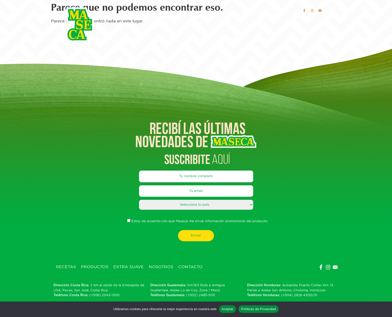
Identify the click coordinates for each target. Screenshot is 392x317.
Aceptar (228, 309)
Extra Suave (195, 13)
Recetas (135, 13)
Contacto (255, 13)
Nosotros (226, 13)
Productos (162, 13)
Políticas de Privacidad (258, 309)
